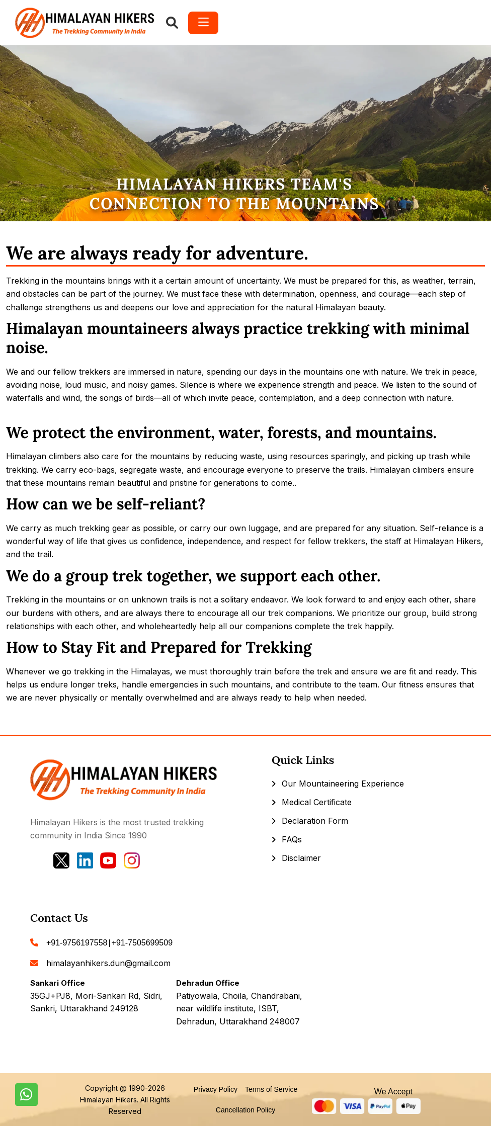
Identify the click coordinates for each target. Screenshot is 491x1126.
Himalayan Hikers (108, 1099)
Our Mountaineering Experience (343, 783)
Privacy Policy (215, 1089)
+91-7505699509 (142, 942)
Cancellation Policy (245, 1110)
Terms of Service (271, 1089)
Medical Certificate (317, 802)
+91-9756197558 (76, 942)
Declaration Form (315, 821)
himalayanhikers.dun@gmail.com (108, 963)
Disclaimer (301, 858)
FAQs (292, 839)
